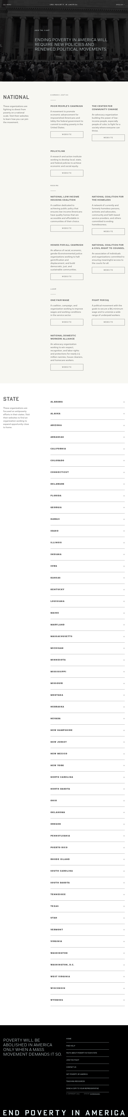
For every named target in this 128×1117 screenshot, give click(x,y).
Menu (11, 6)
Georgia (56, 507)
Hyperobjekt (95, 1087)
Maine (54, 613)
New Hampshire (61, 730)
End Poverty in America (64, 6)
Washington (59, 953)
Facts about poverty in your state (81, 1047)
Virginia (56, 941)
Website (67, 134)
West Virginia (60, 976)
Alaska (55, 413)
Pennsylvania (60, 835)
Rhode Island (60, 859)
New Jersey (58, 742)
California (58, 448)
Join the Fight (72, 1054)
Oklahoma (57, 812)
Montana (56, 695)
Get (77, 1068)
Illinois (56, 542)
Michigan (57, 648)
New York (57, 765)
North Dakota (60, 789)
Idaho (54, 531)
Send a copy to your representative (82, 1082)
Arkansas (57, 437)
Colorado (57, 460)
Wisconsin (57, 988)
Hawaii (55, 519)
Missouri (56, 683)
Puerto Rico (59, 847)
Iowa (53, 566)
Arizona (56, 425)
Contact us (71, 1061)
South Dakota (60, 882)
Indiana (56, 554)
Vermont (56, 929)
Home (68, 1032)
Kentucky (57, 589)
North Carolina (61, 777)
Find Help (70, 1039)
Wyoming (56, 1000)
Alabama (56, 401)
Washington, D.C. (62, 964)
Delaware (57, 484)
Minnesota (58, 659)
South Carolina (61, 871)
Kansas (55, 577)
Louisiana (57, 601)
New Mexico (58, 753)
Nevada (55, 718)
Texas (54, 906)
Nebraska (57, 706)
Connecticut (59, 472)
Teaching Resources (75, 1075)
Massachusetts (61, 636)
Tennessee (58, 894)
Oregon (55, 824)
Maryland (57, 624)
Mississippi (58, 671)
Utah (53, 917)
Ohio (53, 800)
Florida (56, 495)
